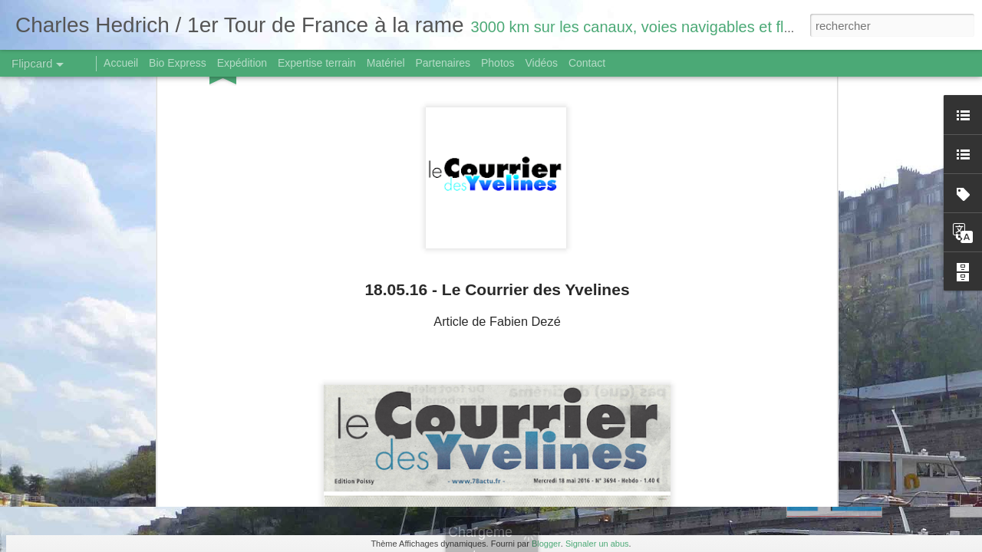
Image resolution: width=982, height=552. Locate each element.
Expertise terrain (317, 63)
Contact (586, 63)
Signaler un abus (597, 543)
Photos (498, 63)
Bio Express (177, 63)
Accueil (121, 63)
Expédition (242, 63)
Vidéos (541, 63)
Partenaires (442, 63)
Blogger (546, 543)
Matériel (386, 63)
